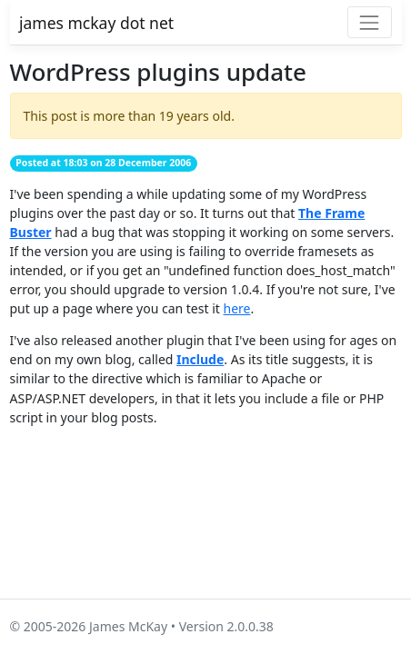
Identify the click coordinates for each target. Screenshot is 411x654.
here (236, 308)
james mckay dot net (96, 23)
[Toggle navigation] (369, 22)
